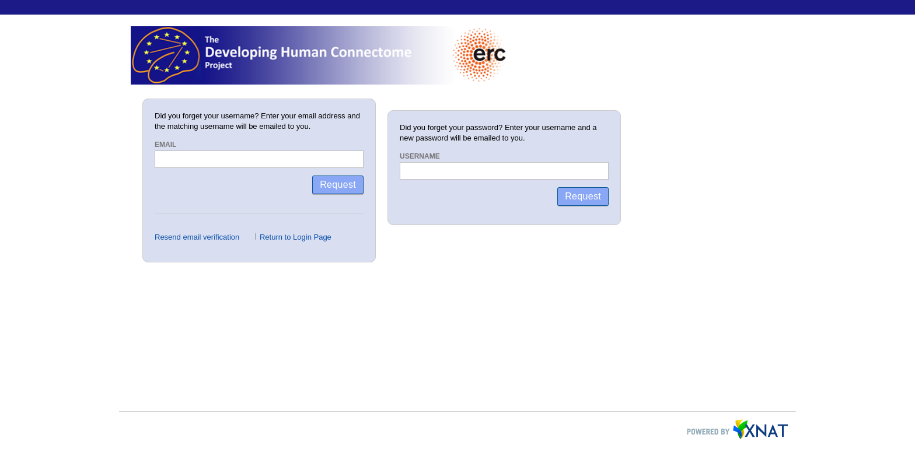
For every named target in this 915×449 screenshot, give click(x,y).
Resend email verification (197, 237)
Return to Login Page (295, 237)
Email (165, 145)
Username (420, 156)
